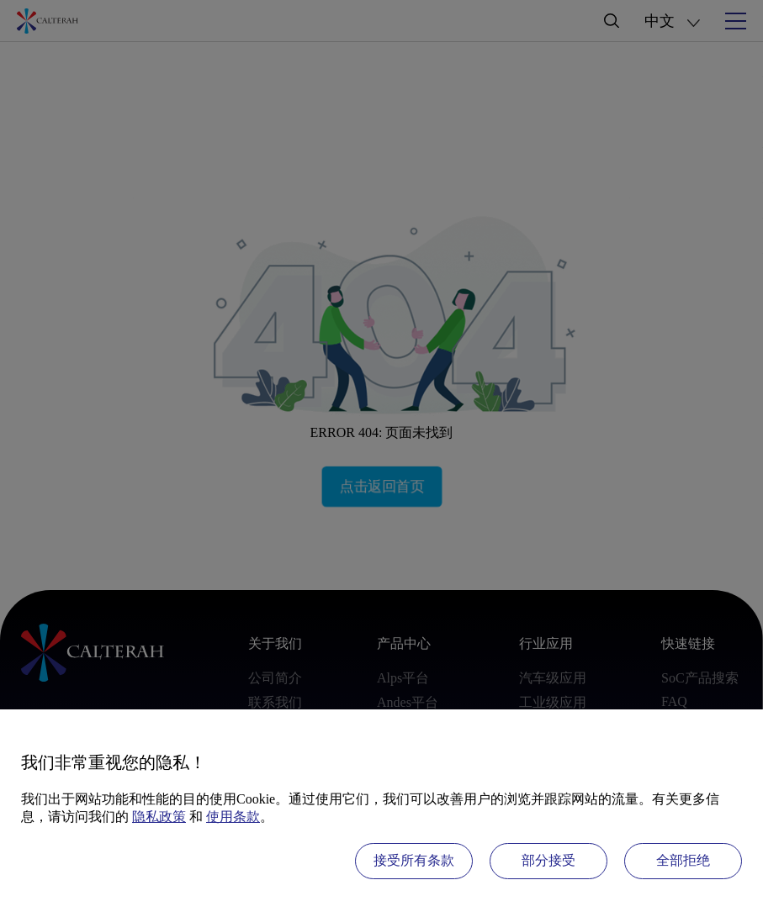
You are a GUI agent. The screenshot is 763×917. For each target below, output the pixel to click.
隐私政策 (159, 816)
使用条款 (233, 816)
